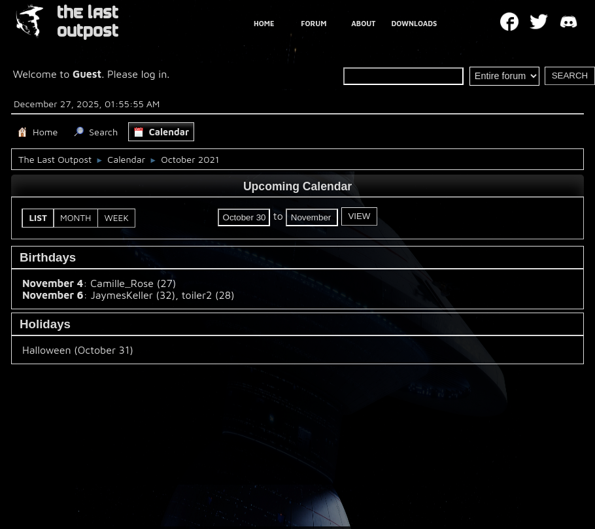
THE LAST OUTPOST (87, 22)
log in (154, 74)
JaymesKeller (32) (132, 295)
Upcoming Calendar (297, 186)
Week (116, 218)
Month (75, 218)
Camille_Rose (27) (133, 283)
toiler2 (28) (208, 295)
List (38, 218)
